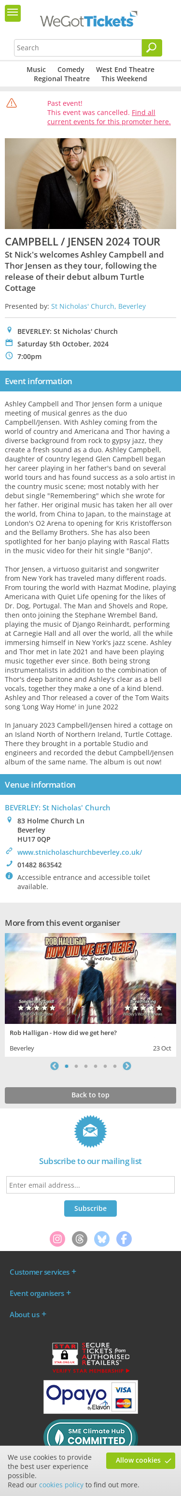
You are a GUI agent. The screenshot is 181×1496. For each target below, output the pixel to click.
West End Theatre (125, 69)
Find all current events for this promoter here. (109, 117)
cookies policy (61, 1484)
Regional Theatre (62, 78)
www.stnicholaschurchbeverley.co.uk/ (79, 852)
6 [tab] (114, 1066)
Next (127, 1066)
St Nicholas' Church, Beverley (98, 306)
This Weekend (124, 78)
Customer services (40, 1272)
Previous (54, 1066)
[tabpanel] (90, 994)
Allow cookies (138, 1460)
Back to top (90, 1094)
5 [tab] (105, 1066)
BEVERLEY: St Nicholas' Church (58, 807)
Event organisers (37, 1293)
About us (24, 1314)
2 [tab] (76, 1066)
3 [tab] (86, 1066)
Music (36, 69)
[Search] (152, 48)
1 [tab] (66, 1066)
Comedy (70, 69)
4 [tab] (95, 1066)
